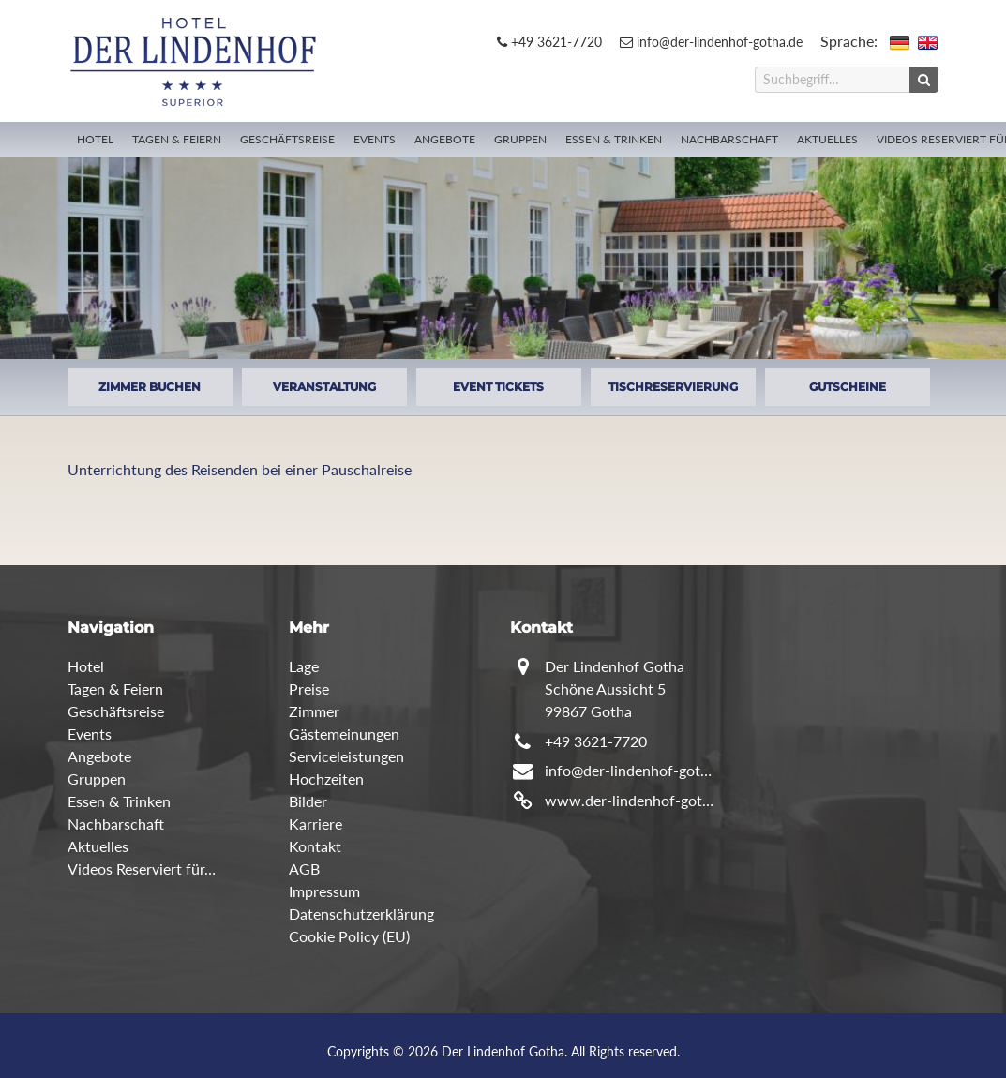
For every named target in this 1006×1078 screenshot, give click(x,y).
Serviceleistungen (346, 756)
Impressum (324, 891)
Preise (309, 688)
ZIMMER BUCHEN (149, 387)
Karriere (315, 823)
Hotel (95, 139)
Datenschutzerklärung (361, 913)
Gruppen (520, 139)
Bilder (308, 801)
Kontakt (315, 846)
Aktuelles (827, 139)
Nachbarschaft (729, 139)
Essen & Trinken (613, 139)
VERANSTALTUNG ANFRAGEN (324, 393)
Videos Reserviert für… (142, 868)
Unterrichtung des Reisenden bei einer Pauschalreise (240, 469)
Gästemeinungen (344, 733)
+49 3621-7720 (549, 42)
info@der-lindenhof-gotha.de (711, 42)
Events (374, 139)
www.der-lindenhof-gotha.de (631, 800)
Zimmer (314, 711)
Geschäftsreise (287, 139)
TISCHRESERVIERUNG (673, 387)
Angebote (444, 139)
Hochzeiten (326, 778)
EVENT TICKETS (498, 387)
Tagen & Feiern (176, 139)
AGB (304, 868)
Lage (304, 666)
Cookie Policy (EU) (349, 936)
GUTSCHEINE (847, 387)
